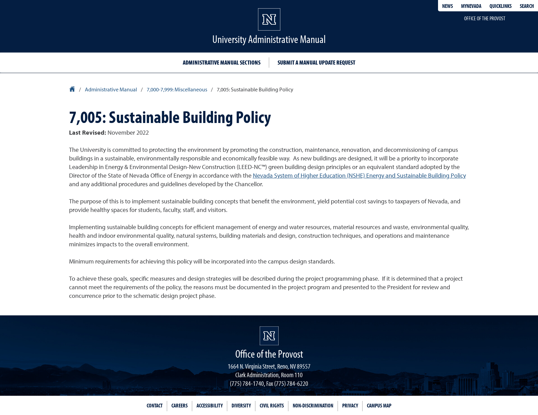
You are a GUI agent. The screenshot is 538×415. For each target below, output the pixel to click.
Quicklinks (501, 5)
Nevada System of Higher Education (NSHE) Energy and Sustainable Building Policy (359, 176)
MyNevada (471, 5)
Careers (179, 405)
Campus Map (379, 405)
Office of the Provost (484, 18)
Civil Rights (272, 405)
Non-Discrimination (313, 405)
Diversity (241, 405)
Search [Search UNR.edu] (527, 5)
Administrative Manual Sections (221, 62)
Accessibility (210, 405)
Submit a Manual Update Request (316, 62)
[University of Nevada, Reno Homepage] (269, 335)
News (447, 5)
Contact (154, 405)
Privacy (350, 405)
